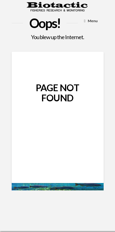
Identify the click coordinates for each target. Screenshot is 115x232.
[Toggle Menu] (91, 21)
